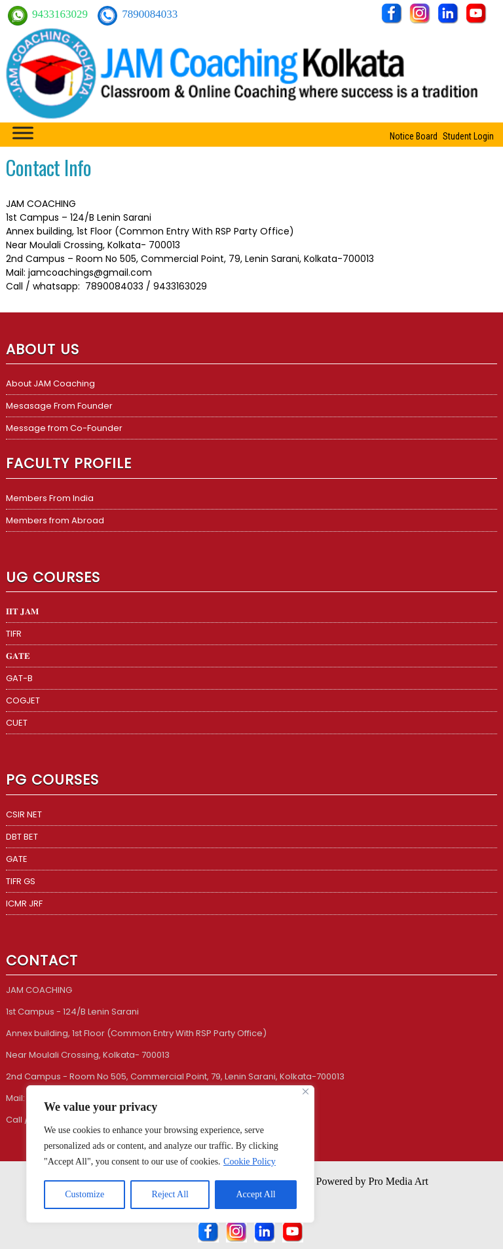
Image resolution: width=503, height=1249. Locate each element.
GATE (17, 859)
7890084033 (149, 14)
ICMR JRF (24, 903)
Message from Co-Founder (64, 428)
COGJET (23, 700)
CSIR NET (24, 814)
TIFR (14, 633)
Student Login (468, 136)
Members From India (50, 498)
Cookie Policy (249, 1161)
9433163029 (61, 14)
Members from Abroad (55, 520)
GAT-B (19, 678)
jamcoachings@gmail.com (90, 272)
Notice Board (414, 136)
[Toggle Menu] (22, 132)
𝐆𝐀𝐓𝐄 (18, 656)
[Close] (305, 1091)
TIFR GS (20, 881)
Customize (84, 1194)
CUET (17, 723)
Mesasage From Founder (59, 406)
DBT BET (22, 836)
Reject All (170, 1194)
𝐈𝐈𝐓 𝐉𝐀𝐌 (22, 611)
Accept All (255, 1194)
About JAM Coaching (50, 383)
